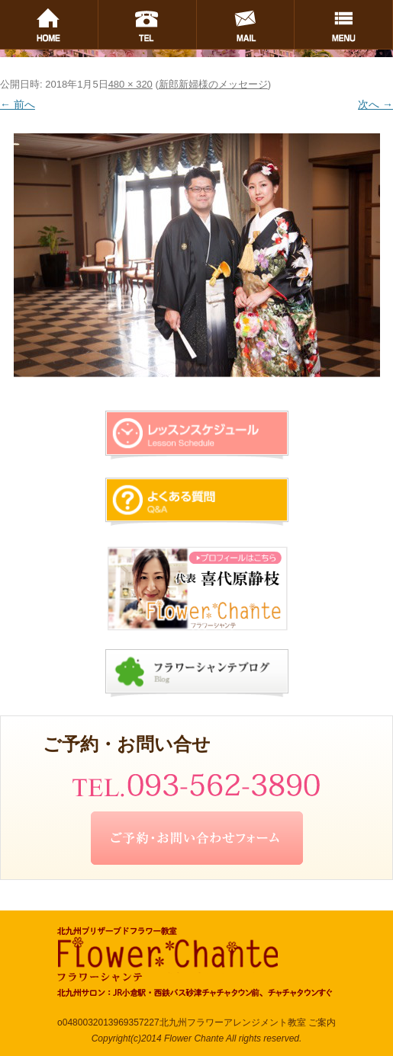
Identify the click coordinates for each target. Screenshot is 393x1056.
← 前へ (17, 104)
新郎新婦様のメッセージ (213, 84)
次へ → (375, 104)
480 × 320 (130, 84)
